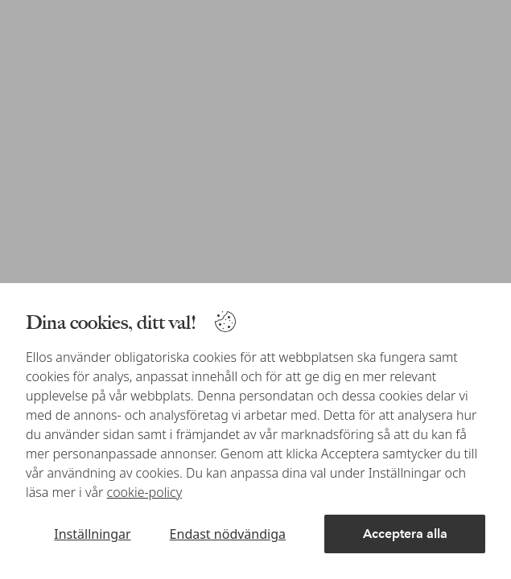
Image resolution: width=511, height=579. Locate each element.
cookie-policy (145, 492)
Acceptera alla (405, 533)
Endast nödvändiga (228, 534)
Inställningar (92, 534)
